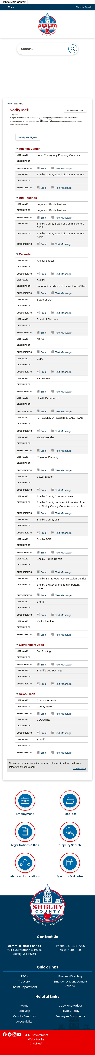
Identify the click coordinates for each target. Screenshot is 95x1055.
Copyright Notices (71, 1005)
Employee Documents (70, 1016)
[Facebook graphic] (5, 1034)
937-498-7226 (75, 946)
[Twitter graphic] (10, 1034)
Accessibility (24, 1021)
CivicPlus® (36, 1043)
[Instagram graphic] (14, 1034)
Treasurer (24, 981)
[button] (72, 48)
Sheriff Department (24, 987)
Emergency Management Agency (70, 983)
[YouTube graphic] (19, 1034)
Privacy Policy (70, 1011)
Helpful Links (47, 996)
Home (9, 104)
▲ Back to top (79, 768)
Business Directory (70, 976)
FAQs (24, 976)
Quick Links (47, 967)
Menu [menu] (11, 7)
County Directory (24, 1016)
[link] (84, 7)
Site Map (24, 1011)
